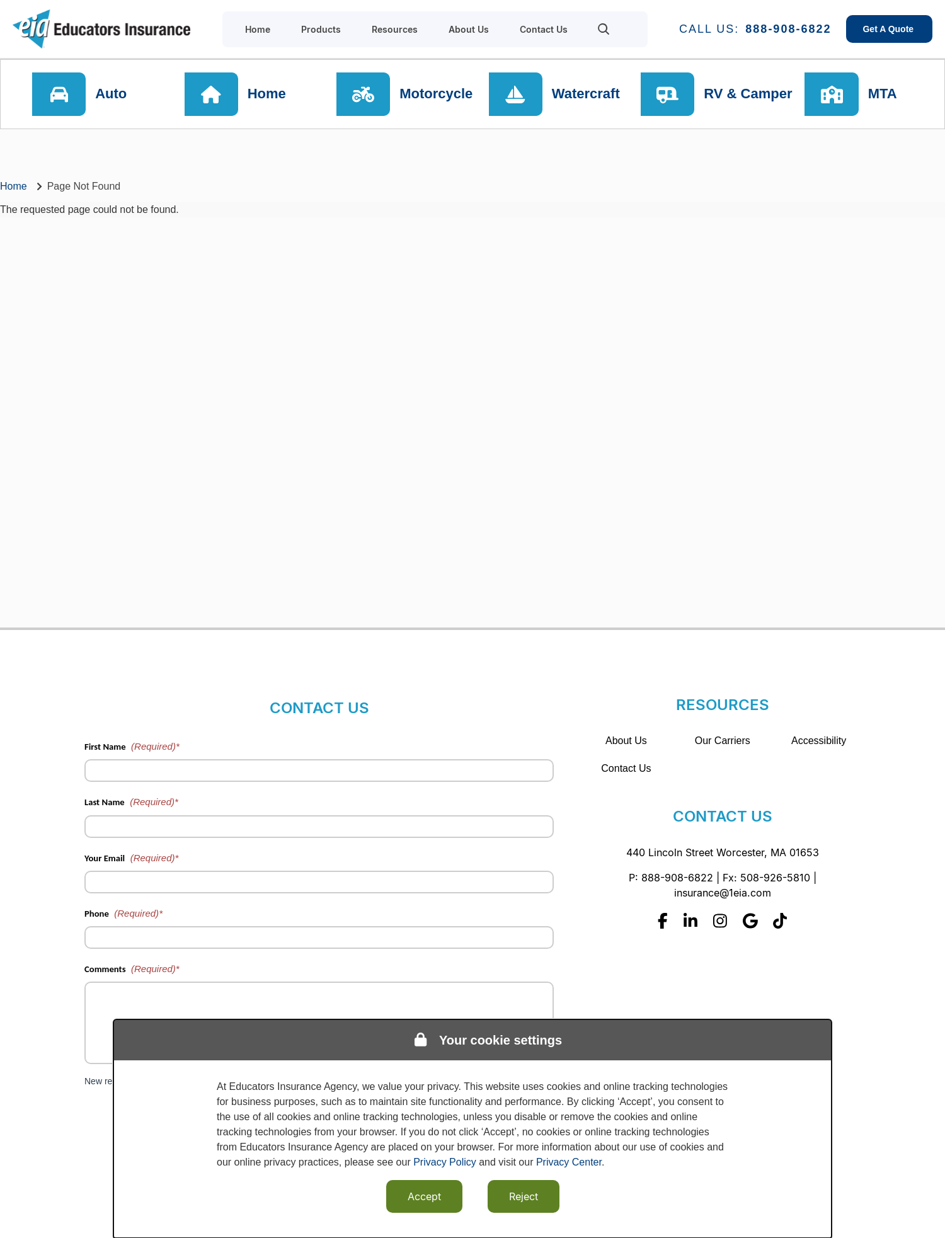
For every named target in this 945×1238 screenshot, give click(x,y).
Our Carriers (722, 740)
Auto (111, 94)
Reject (523, 1196)
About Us (626, 740)
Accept (424, 1196)
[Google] (750, 921)
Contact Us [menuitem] (544, 29)
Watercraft (586, 94)
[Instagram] (720, 921)
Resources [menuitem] (395, 29)
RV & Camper (748, 94)
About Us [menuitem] (469, 29)
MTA (883, 94)
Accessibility (818, 740)
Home (267, 94)
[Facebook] (663, 921)
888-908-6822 (788, 29)
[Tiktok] (780, 921)
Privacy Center (569, 1162)
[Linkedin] (690, 921)
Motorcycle (436, 94)
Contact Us (626, 768)
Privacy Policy (444, 1162)
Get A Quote (889, 29)
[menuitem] (604, 29)
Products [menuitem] (321, 29)
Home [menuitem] (257, 29)
